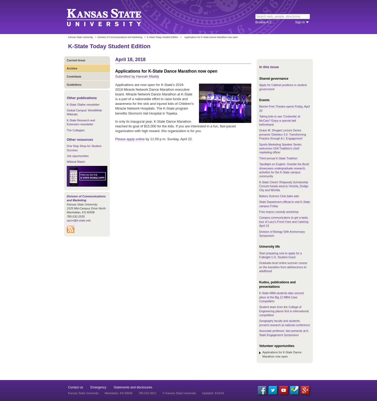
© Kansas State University (179, 393)
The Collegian (76, 130)
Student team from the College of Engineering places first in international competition (284, 311)
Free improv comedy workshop (278, 211)
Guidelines (74, 84)
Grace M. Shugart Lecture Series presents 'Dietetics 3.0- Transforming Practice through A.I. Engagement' (282, 134)
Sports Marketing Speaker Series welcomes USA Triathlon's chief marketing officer (280, 148)
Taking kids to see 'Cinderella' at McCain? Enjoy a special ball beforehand (279, 120)
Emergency (98, 387)
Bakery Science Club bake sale (279, 196)
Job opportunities (78, 156)
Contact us (75, 387)
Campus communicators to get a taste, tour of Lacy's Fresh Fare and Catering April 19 (283, 221)
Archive (72, 68)
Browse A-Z (263, 22)
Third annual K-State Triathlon (278, 158)
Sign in (300, 22)
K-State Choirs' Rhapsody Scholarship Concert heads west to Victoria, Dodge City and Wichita (283, 186)
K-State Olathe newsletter (83, 104)
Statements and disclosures (133, 387)
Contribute (74, 76)
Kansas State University (110, 17)
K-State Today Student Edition (162, 37)
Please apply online (130, 139)
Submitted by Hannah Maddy (137, 76)
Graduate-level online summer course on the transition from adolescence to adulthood (283, 267)
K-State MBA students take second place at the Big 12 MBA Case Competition (281, 297)
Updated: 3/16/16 (213, 393)
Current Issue (76, 60)
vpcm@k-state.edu (79, 220)
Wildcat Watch (76, 161)
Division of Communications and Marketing (120, 37)
